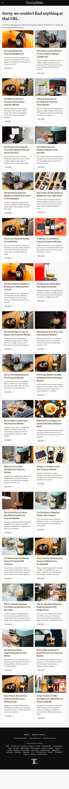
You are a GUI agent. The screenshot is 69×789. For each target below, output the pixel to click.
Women (33, 773)
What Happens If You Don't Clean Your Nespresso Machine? (49, 343)
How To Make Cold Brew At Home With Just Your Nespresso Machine (50, 672)
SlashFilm (18, 771)
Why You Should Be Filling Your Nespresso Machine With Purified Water (49, 623)
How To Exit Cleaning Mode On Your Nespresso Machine (17, 389)
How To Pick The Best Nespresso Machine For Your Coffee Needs (48, 201)
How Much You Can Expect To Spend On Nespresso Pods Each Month (49, 435)
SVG (32, 771)
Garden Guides (58, 765)
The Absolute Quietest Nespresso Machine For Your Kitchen (15, 672)
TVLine (26, 773)
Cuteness (24, 765)
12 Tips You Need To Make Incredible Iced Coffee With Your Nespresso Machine (50, 718)
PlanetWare (56, 769)
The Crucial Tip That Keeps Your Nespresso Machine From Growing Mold (50, 578)
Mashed (16, 769)
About (26, 754)
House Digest (35, 767)
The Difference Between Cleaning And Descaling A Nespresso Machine (16, 104)
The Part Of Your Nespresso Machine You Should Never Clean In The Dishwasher (17, 201)
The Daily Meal (41, 771)
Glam (10, 767)
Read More (8, 68)
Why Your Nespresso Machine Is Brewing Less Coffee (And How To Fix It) (16, 295)
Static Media (23, 758)
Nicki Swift (35, 769)
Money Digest (25, 769)
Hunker (44, 767)
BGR (7, 765)
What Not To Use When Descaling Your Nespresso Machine (16, 483)
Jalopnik (58, 767)
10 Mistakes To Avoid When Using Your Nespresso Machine (50, 249)
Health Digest (24, 767)
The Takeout (59, 771)
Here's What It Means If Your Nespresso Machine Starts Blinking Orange (16, 718)
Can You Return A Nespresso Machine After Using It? (49, 529)
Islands (51, 767)
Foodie (38, 765)
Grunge (16, 767)
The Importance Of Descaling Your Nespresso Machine (49, 295)
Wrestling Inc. (42, 773)
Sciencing (9, 771)
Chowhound (15, 765)
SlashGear (26, 771)
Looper (9, 769)
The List (50, 771)
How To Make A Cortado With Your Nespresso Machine (15, 435)
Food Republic (46, 765)
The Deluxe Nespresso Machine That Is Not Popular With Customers (16, 578)
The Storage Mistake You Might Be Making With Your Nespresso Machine (50, 389)
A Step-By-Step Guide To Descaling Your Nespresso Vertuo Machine (49, 104)
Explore (31, 765)
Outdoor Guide (45, 769)
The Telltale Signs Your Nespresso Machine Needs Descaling (49, 152)
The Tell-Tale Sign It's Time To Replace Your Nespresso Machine (17, 343)
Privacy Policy (38, 754)
